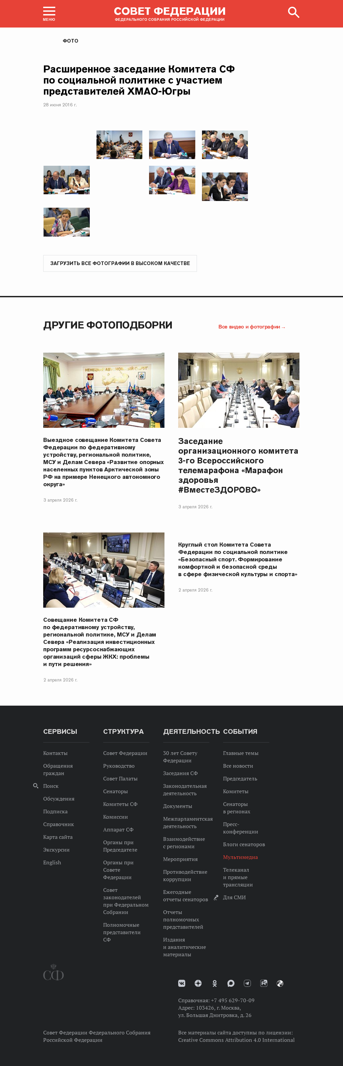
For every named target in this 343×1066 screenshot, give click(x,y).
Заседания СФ (180, 773)
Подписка (55, 811)
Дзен (198, 983)
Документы (177, 806)
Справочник (58, 824)
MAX (230, 983)
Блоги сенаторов (244, 844)
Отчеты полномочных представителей (183, 919)
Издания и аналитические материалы (184, 947)
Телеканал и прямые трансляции (238, 877)
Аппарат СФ (118, 829)
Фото (70, 41)
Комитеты (236, 791)
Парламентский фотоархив (280, 983)
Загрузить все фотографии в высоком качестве (120, 263)
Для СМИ (234, 897)
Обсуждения (58, 798)
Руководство (119, 765)
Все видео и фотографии (249, 326)
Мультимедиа (240, 857)
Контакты (55, 753)
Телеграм (247, 983)
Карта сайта (58, 836)
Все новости (238, 765)
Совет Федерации (125, 753)
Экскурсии (56, 849)
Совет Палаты (120, 778)
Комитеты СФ (120, 804)
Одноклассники (214, 983)
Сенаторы (115, 791)
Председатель (240, 778)
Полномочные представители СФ (122, 932)
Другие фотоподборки (108, 325)
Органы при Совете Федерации (118, 869)
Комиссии (115, 816)
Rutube (263, 983)
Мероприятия (180, 859)
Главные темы (241, 753)
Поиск (51, 785)
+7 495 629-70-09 (233, 1000)
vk (181, 983)
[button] (49, 14)
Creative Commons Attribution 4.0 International (236, 1039)
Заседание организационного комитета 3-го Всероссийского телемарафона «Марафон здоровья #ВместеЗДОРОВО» (238, 465)
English (52, 862)
